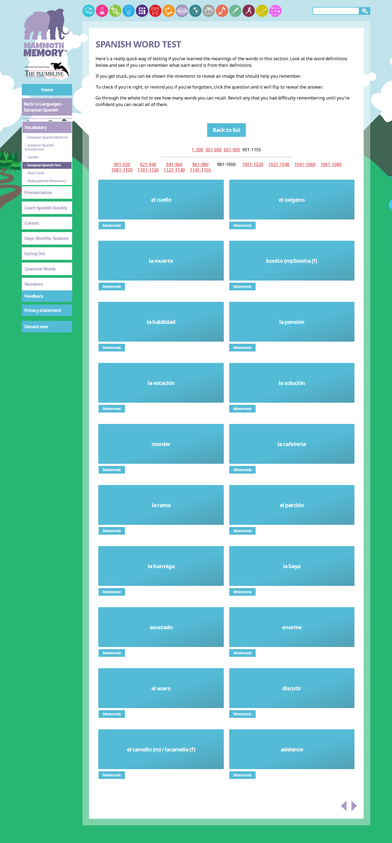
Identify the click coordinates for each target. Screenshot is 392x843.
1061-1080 (331, 164)
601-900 (232, 150)
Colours (31, 223)
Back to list (226, 130)
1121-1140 (174, 170)
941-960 (174, 164)
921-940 (148, 164)
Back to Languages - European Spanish (43, 107)
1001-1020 (252, 164)
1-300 (197, 150)
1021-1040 (278, 164)
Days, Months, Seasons (46, 238)
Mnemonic (112, 225)
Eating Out (34, 254)
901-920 (122, 164)
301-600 (213, 150)
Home (47, 90)
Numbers (33, 284)
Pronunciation (38, 192)
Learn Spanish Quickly (45, 208)
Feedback (33, 296)
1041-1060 (305, 164)
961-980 (200, 164)
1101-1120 (148, 170)
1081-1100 (122, 170)
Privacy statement (42, 310)
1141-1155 (200, 170)
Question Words (40, 269)
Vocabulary (35, 127)
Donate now (36, 327)
